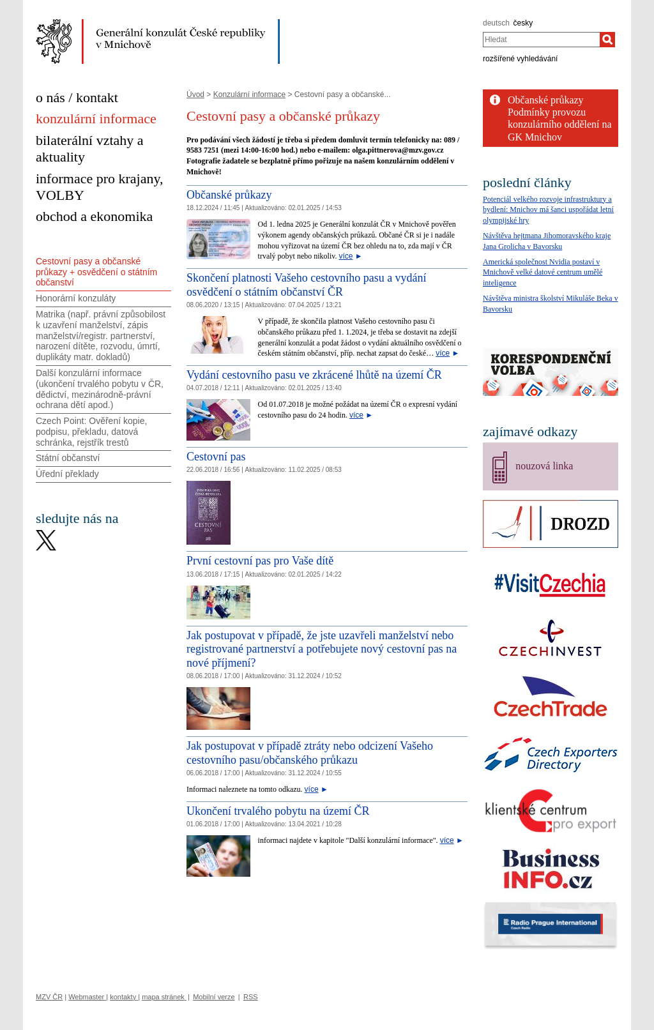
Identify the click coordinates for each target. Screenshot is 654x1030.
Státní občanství (68, 458)
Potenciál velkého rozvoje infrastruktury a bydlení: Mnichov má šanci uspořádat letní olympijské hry (548, 210)
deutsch (496, 23)
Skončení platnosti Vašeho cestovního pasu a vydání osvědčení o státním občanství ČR (306, 284)
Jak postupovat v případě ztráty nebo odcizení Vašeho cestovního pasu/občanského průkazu (309, 752)
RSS (250, 997)
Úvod (195, 94)
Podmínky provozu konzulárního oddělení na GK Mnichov (560, 124)
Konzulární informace (249, 94)
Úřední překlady (67, 474)
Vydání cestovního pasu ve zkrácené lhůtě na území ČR (314, 374)
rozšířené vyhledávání (520, 59)
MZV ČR (49, 997)
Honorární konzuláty (76, 298)
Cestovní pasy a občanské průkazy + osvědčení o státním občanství (96, 272)
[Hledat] (607, 39)
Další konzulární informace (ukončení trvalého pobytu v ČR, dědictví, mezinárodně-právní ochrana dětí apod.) (100, 389)
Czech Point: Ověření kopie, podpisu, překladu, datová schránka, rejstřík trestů (91, 432)
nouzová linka (544, 465)
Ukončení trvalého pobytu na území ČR (277, 811)
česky (523, 23)
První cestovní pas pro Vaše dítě (259, 560)
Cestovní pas (216, 456)
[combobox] (541, 39)
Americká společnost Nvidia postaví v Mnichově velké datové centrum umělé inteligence (542, 272)
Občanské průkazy (228, 194)
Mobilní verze (213, 997)
